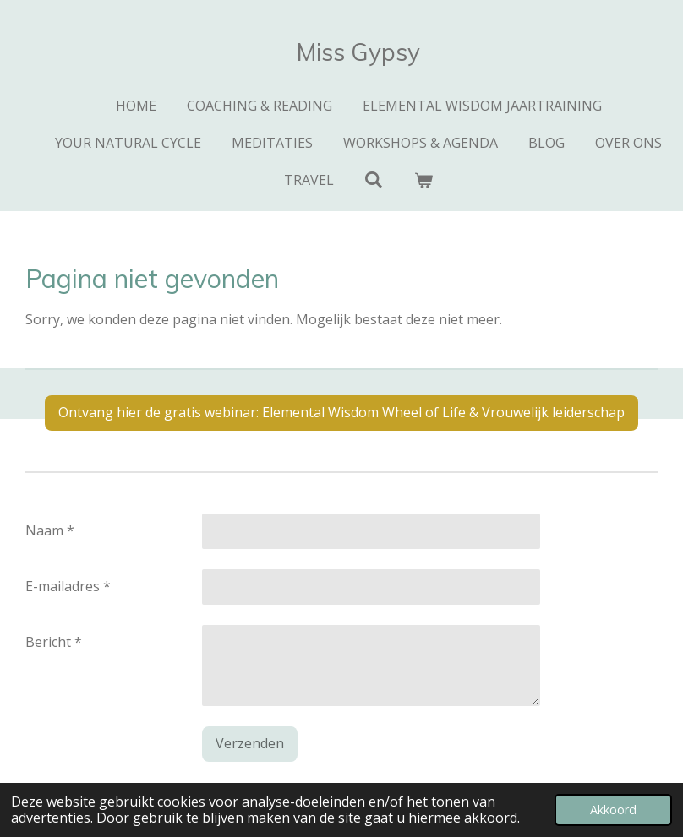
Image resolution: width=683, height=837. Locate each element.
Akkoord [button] (613, 810)
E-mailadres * (68, 586)
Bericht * (53, 642)
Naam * (49, 530)
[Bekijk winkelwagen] (423, 180)
